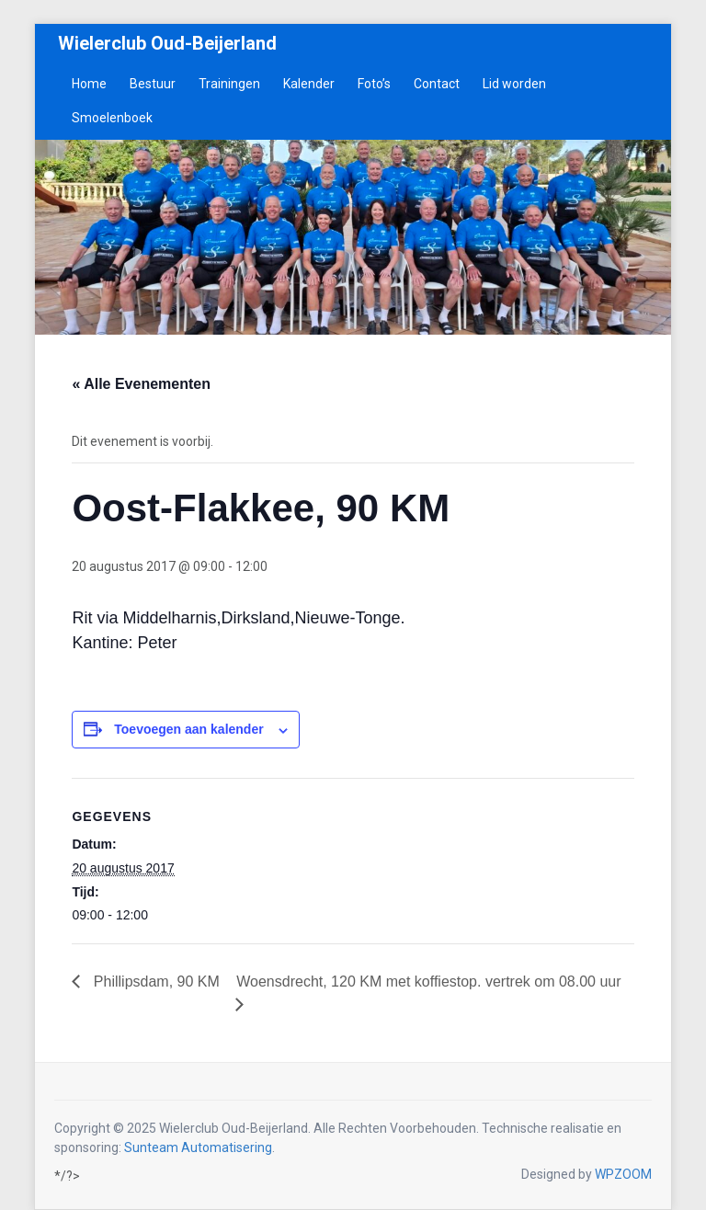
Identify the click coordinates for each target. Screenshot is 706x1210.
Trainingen (229, 83)
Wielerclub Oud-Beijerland (167, 43)
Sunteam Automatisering (198, 1147)
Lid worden (514, 83)
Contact (437, 83)
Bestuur (153, 83)
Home (89, 83)
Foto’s (374, 83)
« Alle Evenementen (141, 384)
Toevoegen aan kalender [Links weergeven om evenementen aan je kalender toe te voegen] (188, 729)
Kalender (309, 83)
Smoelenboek (112, 117)
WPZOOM (623, 1174)
